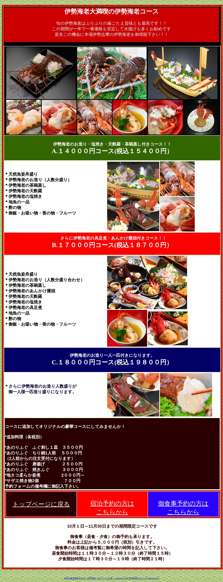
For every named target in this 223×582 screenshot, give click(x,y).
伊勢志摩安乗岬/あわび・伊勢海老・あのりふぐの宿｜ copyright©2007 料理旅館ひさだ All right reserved (111, 578)
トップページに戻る (41, 504)
